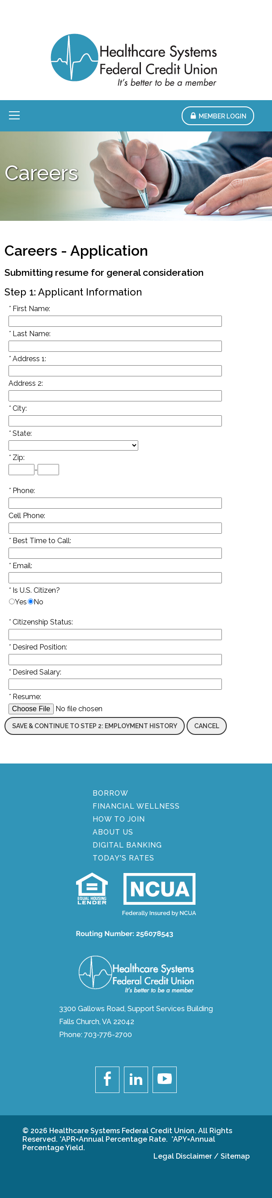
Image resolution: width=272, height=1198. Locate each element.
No (38, 602)
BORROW (110, 793)
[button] (218, 115)
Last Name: (29, 333)
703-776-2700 (108, 1034)
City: (17, 408)
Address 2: (25, 383)
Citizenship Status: (40, 622)
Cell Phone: (26, 515)
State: (20, 433)
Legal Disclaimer (182, 1156)
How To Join (119, 819)
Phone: (21, 490)
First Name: (29, 308)
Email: (20, 565)
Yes (21, 602)
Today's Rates (123, 858)
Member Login (222, 116)
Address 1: (27, 358)
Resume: (24, 696)
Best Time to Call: (39, 540)
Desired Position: (37, 647)
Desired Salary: (34, 672)
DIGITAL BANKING (127, 845)
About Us (113, 832)
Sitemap (235, 1156)
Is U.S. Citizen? (34, 590)
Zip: (16, 457)
